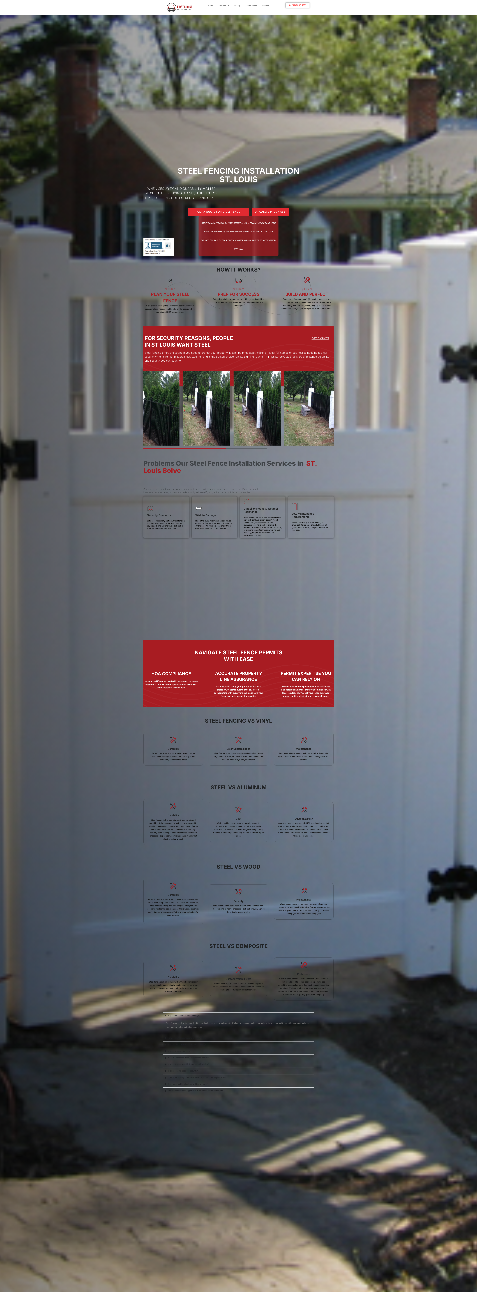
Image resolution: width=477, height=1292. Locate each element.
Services (224, 5)
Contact (265, 5)
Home (210, 5)
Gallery (237, 5)
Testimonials (251, 5)
